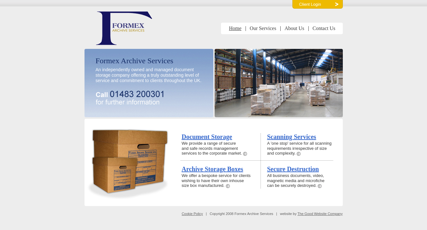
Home (235, 28)
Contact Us (324, 28)
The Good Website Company (320, 214)
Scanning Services (291, 136)
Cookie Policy (192, 214)
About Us (294, 28)
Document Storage (207, 136)
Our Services (263, 28)
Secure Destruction (293, 168)
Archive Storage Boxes (212, 168)
